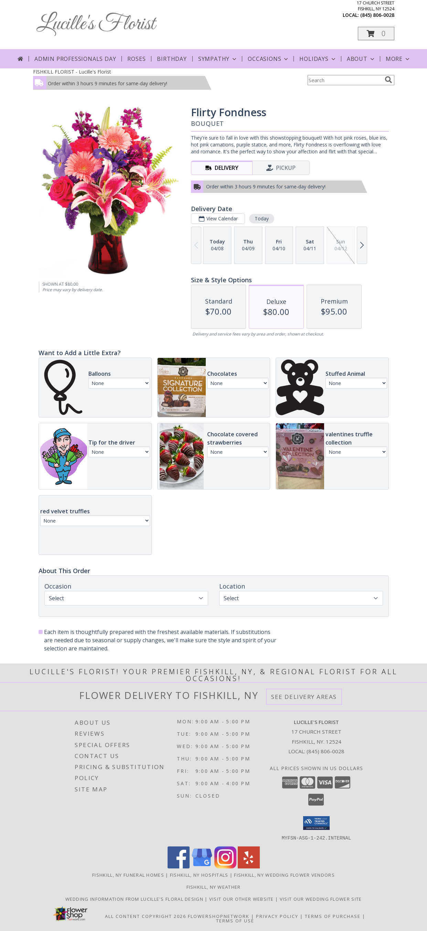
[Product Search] (345, 80)
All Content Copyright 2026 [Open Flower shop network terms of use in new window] (145, 916)
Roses (136, 59)
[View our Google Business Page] (202, 866)
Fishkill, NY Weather (213, 887)
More (398, 59)
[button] (376, 33)
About (361, 59)
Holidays (318, 59)
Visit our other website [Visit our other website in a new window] (242, 899)
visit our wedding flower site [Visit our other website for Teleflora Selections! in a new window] (321, 899)
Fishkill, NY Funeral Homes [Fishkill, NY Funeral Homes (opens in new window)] (128, 875)
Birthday (171, 59)
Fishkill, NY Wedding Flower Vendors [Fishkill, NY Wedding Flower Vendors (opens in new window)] (284, 875)
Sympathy (218, 59)
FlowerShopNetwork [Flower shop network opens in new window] (218, 916)
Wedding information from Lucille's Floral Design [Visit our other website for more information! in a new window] (135, 899)
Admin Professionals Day (75, 59)
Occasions (268, 59)
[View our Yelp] (249, 866)
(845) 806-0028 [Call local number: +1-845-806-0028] (377, 15)
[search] (388, 80)
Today (261, 218)
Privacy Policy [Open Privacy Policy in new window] (277, 916)
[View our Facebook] (179, 866)
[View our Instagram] (225, 866)
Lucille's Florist (95, 24)
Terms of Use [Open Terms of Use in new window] (235, 920)
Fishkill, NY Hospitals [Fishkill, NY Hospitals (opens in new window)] (199, 875)
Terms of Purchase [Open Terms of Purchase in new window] (333, 916)
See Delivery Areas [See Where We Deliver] (304, 697)
